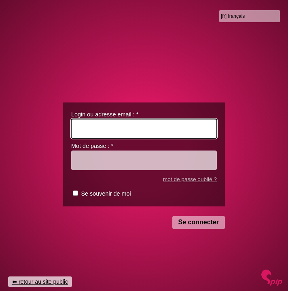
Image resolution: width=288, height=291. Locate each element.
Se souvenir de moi (106, 194)
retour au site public (43, 281)
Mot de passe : (92, 146)
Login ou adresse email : (104, 114)
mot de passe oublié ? (190, 179)
